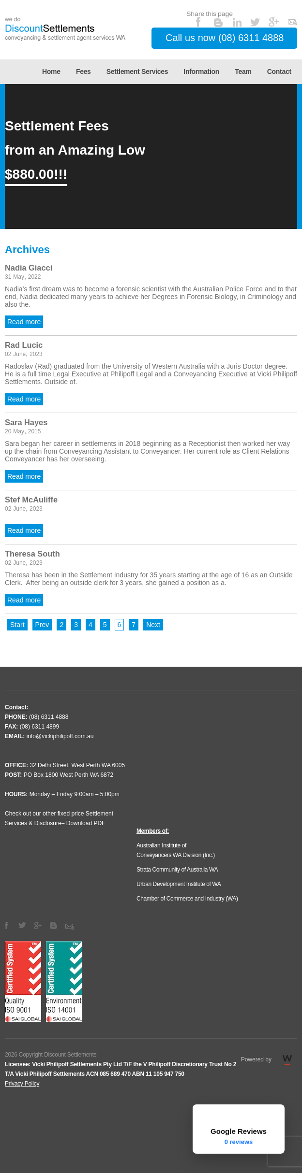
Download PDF (86, 823)
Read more (24, 322)
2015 (34, 431)
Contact (279, 71)
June (19, 354)
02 (8, 354)
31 (8, 276)
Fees (83, 71)
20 (8, 431)
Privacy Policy (22, 1083)
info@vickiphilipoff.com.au (60, 736)
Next (153, 625)
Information (201, 71)
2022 (34, 276)
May (18, 276)
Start (17, 625)
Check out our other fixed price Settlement (59, 813)
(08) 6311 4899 (39, 726)
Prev (42, 625)
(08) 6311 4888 (48, 717)
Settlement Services (137, 71)
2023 (36, 354)
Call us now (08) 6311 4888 (225, 37)
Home (51, 71)
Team (243, 71)
